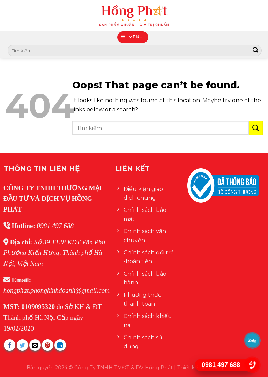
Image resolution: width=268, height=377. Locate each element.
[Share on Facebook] (9, 345)
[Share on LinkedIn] (60, 345)
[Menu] (133, 37)
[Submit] (255, 51)
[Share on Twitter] (22, 345)
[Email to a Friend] (35, 345)
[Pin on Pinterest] (47, 345)
